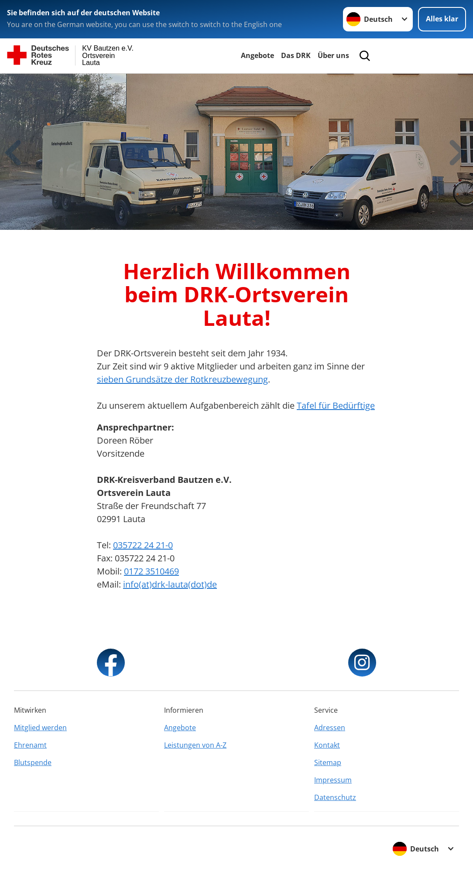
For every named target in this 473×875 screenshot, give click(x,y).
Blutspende (32, 762)
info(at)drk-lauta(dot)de (170, 584)
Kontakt (327, 745)
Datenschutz (335, 797)
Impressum (333, 780)
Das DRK (296, 55)
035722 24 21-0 (143, 545)
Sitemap (327, 762)
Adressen (329, 727)
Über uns (333, 55)
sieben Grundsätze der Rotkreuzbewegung (182, 379)
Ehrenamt (30, 745)
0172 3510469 (151, 571)
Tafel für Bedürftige (336, 405)
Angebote (257, 55)
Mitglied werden (40, 727)
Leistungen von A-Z (195, 745)
